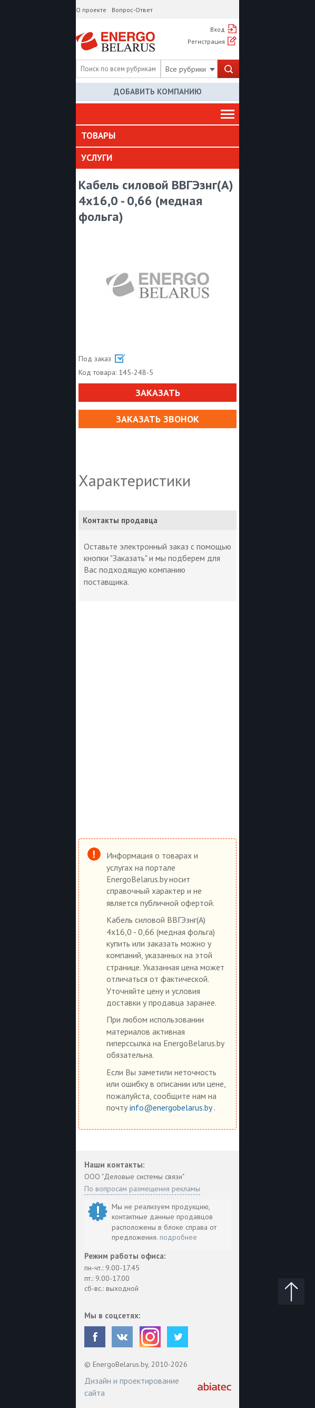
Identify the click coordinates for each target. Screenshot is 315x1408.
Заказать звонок (157, 419)
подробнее (178, 1237)
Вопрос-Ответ (132, 10)
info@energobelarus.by (172, 1107)
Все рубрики (190, 69)
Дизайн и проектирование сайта (131, 1386)
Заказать (157, 393)
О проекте (91, 10)
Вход (217, 29)
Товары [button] (98, 135)
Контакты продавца (120, 520)
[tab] (157, 136)
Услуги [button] (96, 157)
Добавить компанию (158, 91)
